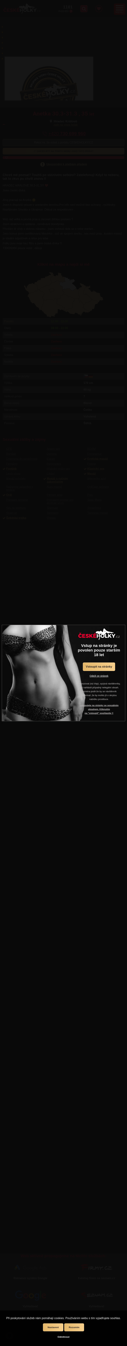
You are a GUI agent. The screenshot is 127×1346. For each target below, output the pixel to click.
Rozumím (74, 1327)
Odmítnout (63, 1337)
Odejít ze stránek (99, 676)
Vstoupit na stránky (99, 666)
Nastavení (53, 1327)
